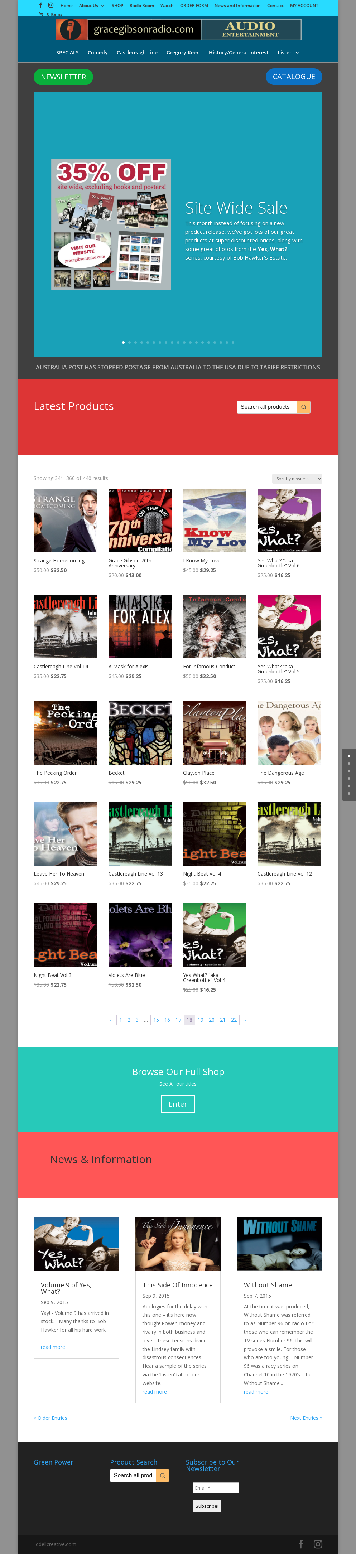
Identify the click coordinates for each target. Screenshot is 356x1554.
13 (196, 342)
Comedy (97, 53)
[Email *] (216, 1487)
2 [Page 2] (129, 1019)
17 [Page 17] (178, 1019)
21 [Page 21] (223, 1019)
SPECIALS (67, 53)
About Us (88, 6)
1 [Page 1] (120, 1019)
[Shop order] (297, 479)
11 (184, 342)
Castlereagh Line (137, 53)
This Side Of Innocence (178, 1285)
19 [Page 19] (200, 1019)
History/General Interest (239, 53)
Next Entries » (306, 1417)
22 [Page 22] (234, 1019)
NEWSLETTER (63, 77)
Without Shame (268, 1285)
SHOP (117, 6)
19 (233, 342)
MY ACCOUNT (304, 6)
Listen (286, 53)
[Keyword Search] (267, 407)
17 (221, 342)
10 (178, 342)
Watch (167, 6)
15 (208, 342)
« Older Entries (50, 1417)
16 (214, 342)
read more (53, 1347)
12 (190, 342)
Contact (275, 6)
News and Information (238, 6)
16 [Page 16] (167, 1019)
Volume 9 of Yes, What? (66, 1288)
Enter (178, 1104)
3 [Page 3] (137, 1019)
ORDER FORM (194, 6)
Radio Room (142, 6)
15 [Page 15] (156, 1019)
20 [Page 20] (212, 1019)
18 (227, 342)
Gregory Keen (183, 53)
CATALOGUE (294, 76)
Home (67, 6)
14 (202, 342)
